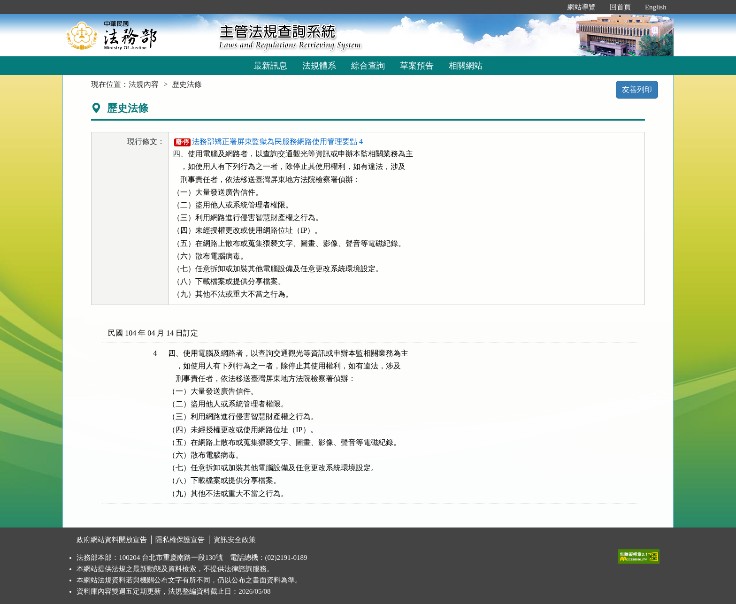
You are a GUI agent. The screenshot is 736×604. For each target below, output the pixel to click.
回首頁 (620, 7)
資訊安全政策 (235, 539)
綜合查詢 (368, 65)
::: (550, 7)
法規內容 (144, 84)
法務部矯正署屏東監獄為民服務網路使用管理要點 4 (268, 141)
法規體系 (319, 65)
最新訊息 (270, 65)
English (656, 7)
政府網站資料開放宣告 (112, 539)
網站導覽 (581, 7)
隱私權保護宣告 (180, 539)
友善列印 (637, 89)
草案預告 (417, 65)
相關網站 (466, 65)
